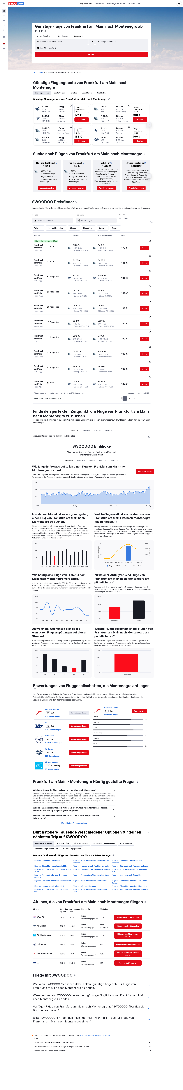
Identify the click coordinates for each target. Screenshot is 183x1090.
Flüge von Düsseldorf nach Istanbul (52, 834)
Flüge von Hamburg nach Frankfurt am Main (94, 840)
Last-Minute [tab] (91, 93)
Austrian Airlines (56, 683)
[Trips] (4, 37)
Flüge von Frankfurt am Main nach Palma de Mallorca (94, 835)
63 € (43, 31)
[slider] (155, 221)
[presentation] (49, 31)
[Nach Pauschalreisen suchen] (4, 25)
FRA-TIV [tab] (90, 404)
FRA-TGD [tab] (101, 404)
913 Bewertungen (56, 690)
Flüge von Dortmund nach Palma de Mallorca (56, 854)
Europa (44, 72)
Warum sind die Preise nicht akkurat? (96, 1024)
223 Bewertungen (56, 730)
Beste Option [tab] (63, 93)
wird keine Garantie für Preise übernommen (99, 1009)
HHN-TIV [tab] (112, 404)
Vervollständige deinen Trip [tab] (50, 823)
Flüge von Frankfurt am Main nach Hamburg (94, 849)
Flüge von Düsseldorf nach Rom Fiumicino (133, 860)
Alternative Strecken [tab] (47, 817)
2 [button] (133, 372)
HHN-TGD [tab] (79, 404)
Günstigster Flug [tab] (46, 93)
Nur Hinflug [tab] (105, 93)
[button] (4, 3)
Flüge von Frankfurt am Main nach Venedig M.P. (133, 844)
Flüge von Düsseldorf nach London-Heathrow (95, 843)
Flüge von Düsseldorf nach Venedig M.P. (54, 840)
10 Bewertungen (56, 743)
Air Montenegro (55, 736)
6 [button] (148, 372)
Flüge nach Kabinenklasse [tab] (108, 817)
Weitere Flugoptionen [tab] (76, 823)
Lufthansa (53, 710)
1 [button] (128, 372)
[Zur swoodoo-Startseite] (16, 3)
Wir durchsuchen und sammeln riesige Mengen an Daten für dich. (96, 1020)
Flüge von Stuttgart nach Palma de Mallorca (134, 840)
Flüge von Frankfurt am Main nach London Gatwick (54, 864)
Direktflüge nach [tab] (85, 817)
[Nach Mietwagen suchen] (4, 20)
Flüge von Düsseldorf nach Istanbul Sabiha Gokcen (133, 855)
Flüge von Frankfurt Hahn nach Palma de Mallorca (54, 850)
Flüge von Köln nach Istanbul (88, 860)
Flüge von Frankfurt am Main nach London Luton (93, 864)
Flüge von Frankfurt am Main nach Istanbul (94, 854)
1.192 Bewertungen (57, 704)
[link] (51, 188)
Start (37, 72)
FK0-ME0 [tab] (73, 435)
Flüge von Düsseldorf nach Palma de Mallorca (131, 835)
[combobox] (48, 36)
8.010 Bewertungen (57, 717)
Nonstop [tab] (77, 93)
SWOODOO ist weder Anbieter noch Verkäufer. (96, 1016)
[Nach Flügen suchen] (4, 10)
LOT (51, 696)
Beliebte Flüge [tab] (67, 817)
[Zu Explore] (4, 30)
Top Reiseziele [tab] (130, 817)
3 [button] (138, 372)
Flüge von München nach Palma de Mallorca (134, 863)
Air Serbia (53, 723)
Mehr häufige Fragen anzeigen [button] (78, 797)
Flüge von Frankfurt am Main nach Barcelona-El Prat (56, 844)
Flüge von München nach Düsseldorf (131, 849)
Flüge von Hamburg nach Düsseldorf (52, 860)
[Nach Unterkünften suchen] (4, 15)
